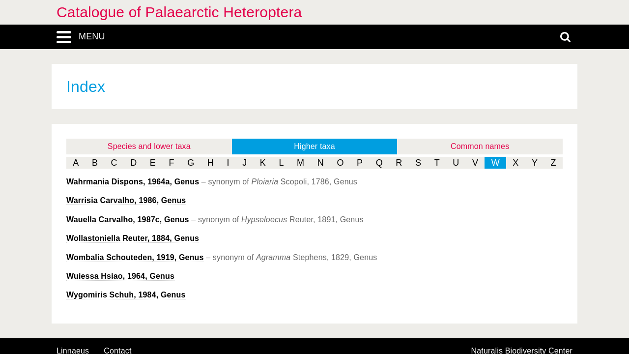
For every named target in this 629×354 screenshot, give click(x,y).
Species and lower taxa (149, 146)
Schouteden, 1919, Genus (135, 257)
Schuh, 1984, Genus (126, 295)
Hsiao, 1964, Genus (120, 276)
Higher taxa (314, 146)
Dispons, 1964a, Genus (132, 181)
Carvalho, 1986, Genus (126, 200)
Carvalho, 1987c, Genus (127, 219)
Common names (480, 146)
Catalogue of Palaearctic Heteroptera (179, 12)
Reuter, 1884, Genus (132, 238)
